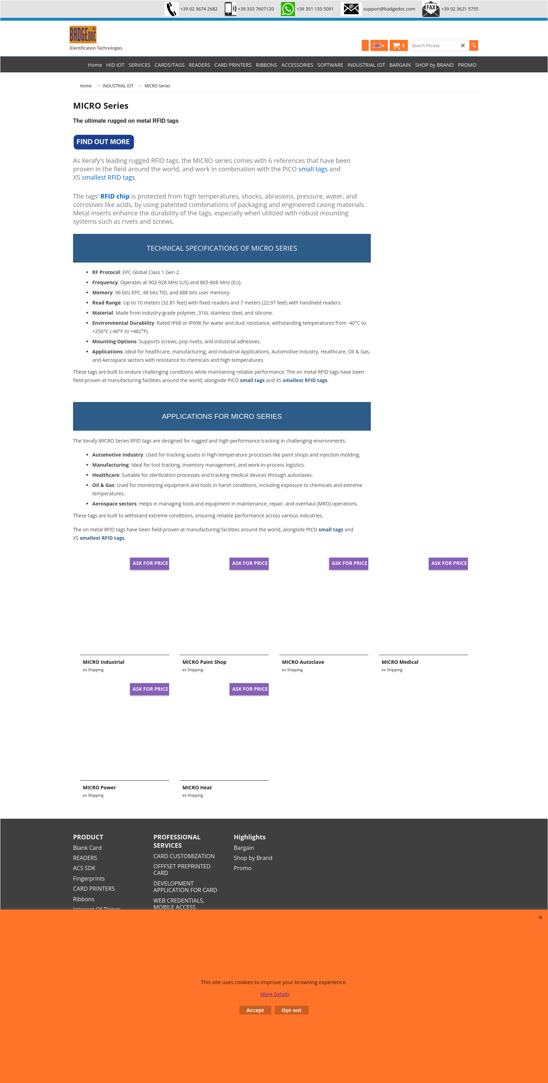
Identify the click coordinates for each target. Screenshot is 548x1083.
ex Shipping (93, 669)
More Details (274, 994)
